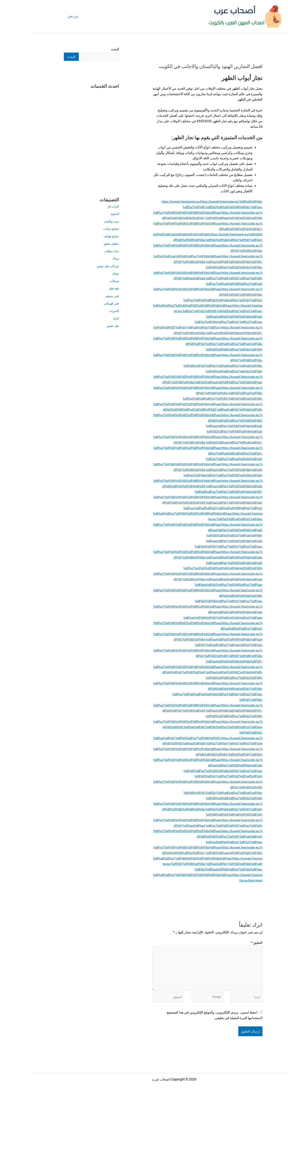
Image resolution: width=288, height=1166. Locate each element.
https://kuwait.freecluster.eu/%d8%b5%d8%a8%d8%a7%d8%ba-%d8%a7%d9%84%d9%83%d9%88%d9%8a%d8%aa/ (177, 546)
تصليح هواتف (80, 236)
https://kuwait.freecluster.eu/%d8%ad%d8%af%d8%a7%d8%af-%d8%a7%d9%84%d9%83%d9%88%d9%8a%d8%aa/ (177, 655)
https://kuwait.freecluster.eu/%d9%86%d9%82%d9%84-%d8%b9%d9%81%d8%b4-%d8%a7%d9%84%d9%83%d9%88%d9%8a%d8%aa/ (177, 803)
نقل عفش (82, 326)
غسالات (83, 281)
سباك (85, 259)
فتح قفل (83, 289)
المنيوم (84, 214)
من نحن (42, 16)
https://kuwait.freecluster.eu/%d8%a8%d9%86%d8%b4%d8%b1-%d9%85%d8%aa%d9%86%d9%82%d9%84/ (177, 234)
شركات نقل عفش (76, 266)
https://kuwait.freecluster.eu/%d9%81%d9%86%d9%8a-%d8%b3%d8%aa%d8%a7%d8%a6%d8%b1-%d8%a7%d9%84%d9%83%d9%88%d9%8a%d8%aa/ (177, 458)
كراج (85, 318)
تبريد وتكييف (80, 221)
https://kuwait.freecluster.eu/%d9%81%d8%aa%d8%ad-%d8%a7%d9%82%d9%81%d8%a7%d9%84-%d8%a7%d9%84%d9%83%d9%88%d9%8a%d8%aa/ (177, 880)
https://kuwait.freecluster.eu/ (143, 201)
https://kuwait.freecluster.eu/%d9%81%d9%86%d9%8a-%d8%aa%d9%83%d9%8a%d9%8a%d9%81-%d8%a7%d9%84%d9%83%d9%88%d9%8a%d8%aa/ (177, 338)
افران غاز (82, 207)
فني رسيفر (81, 296)
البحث (85, 49)
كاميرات (83, 311)
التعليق (226, 1008)
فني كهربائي (80, 304)
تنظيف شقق (80, 244)
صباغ (85, 274)
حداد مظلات (80, 251)
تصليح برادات (80, 229)
